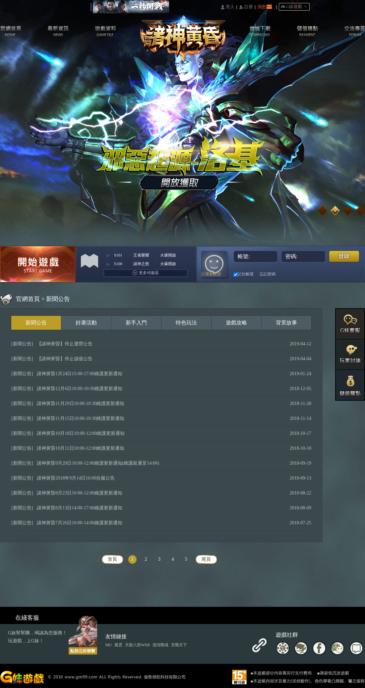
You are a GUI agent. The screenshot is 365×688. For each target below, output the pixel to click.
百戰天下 (179, 645)
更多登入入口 (354, 274)
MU (108, 645)
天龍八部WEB (137, 645)
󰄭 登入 (227, 7)
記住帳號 (243, 274)
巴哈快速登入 (294, 274)
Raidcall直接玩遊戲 (342, 274)
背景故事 (286, 322)
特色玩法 (186, 322)
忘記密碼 (267, 274)
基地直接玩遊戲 (318, 274)
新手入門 (136, 322)
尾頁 (206, 559)
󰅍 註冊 (246, 7)
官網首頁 (28, 299)
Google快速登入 (330, 274)
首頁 (112, 559)
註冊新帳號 (211, 274)
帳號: (256, 256)
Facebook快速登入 (282, 274)
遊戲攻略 (236, 322)
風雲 (118, 645)
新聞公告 (36, 322)
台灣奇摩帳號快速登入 (306, 274)
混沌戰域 (160, 645)
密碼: (303, 256)
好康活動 (86, 322)
